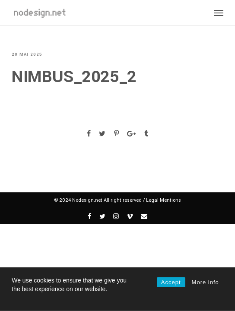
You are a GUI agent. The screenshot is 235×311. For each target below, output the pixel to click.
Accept (171, 282)
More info (205, 282)
